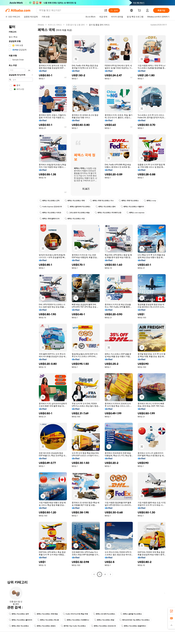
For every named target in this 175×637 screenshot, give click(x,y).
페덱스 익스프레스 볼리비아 (20, 620)
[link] (171, 611)
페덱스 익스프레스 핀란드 (45, 626)
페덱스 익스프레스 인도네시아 (103, 626)
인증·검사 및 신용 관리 (75, 25)
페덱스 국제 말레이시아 (49, 219)
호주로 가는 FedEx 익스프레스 (73, 626)
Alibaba (41, 25)
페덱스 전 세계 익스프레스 (104, 614)
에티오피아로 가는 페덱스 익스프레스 (134, 620)
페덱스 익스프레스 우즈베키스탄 (108, 213)
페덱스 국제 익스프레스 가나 (101, 201)
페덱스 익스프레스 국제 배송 (46, 614)
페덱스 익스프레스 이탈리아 (132, 207)
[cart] (140, 11)
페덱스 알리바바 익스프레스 (78, 207)
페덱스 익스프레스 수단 (75, 219)
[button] (105, 10)
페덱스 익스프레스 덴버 (106, 207)
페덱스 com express (135, 213)
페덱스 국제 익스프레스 (129, 201)
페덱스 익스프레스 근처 (49, 201)
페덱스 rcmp (150, 201)
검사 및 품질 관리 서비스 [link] (99, 25)
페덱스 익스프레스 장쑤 (19, 614)
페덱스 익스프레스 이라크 (50, 213)
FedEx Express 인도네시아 (51, 207)
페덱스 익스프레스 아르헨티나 (76, 620)
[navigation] (20, 300)
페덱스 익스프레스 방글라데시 (133, 626)
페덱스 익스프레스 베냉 (104, 620)
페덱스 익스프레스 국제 (75, 201)
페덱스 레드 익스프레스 (19, 626)
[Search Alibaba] (70, 10)
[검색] (114, 10)
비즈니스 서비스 (55, 25)
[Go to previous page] (94, 574)
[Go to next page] (110, 574)
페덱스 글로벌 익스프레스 (131, 614)
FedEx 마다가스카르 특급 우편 (75, 614)
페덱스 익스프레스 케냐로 (48, 620)
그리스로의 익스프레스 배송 (78, 213)
